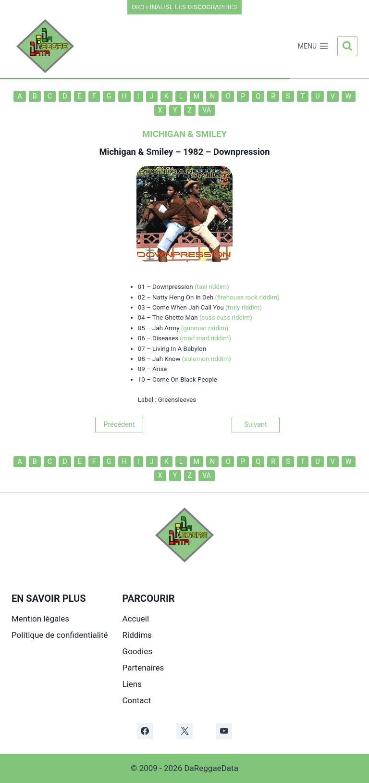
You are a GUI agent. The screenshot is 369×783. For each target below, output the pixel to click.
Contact (137, 700)
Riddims (137, 635)
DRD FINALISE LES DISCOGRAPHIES (184, 7)
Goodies (137, 651)
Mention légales (40, 618)
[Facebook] (145, 731)
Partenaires (143, 667)
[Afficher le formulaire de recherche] (347, 46)
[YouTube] (224, 731)
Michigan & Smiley (136, 152)
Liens (132, 684)
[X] (184, 731)
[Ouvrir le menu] (313, 46)
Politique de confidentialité (60, 635)
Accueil (136, 618)
